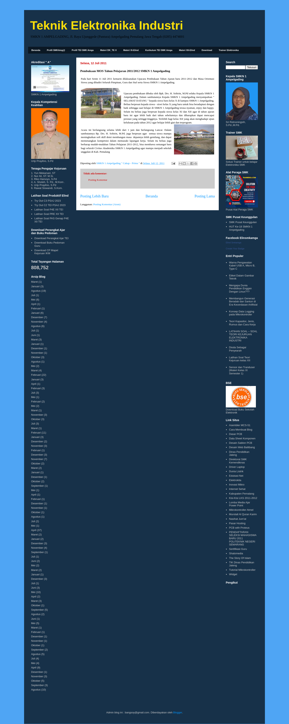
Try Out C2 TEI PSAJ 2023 (49, 205)
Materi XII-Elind (187, 50)
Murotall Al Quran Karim (243, 514)
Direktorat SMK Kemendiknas (238, 461)
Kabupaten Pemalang (241, 493)
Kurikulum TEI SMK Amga (158, 50)
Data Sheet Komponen (242, 438)
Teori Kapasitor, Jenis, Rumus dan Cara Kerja (242, 323)
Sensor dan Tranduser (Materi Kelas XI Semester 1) (242, 370)
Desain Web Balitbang (242, 447)
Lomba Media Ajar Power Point (239, 504)
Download (206, 50)
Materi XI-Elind (130, 50)
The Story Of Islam (240, 558)
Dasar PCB (235, 434)
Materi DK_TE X (108, 50)
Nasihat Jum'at (237, 518)
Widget (233, 574)
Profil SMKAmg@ (56, 50)
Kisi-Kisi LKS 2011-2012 (243, 498)
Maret (34, 281)
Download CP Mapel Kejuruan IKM (46, 252)
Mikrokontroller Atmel (241, 509)
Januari (35, 286)
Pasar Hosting (237, 523)
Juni (33, 335)
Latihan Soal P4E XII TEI (48, 209)
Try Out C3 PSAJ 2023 (47, 200)
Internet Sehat (237, 488)
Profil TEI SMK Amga (83, 50)
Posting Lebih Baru (94, 196)
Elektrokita (235, 480)
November (37, 321)
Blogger (177, 712)
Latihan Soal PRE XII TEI (49, 213)
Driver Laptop (237, 466)
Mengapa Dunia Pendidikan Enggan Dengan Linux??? (240, 288)
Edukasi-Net (236, 475)
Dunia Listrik (236, 471)
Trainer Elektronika (229, 50)
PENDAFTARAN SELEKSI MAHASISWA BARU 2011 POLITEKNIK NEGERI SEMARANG (242, 538)
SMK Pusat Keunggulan (243, 222)
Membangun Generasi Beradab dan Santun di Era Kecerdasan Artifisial (243, 301)
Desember (37, 317)
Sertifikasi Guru (238, 548)
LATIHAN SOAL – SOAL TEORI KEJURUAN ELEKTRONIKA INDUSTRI (243, 336)
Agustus (36, 290)
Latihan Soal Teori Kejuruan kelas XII (239, 359)
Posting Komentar (97, 179)
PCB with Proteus (239, 527)
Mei (33, 299)
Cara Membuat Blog (240, 429)
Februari (36, 308)
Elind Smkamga (233, 242)
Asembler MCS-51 (239, 425)
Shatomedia (236, 553)
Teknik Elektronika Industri (106, 25)
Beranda (36, 50)
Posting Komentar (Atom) (107, 204)
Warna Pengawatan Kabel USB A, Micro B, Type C (242, 265)
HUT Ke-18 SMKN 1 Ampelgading (240, 228)
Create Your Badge (235, 248)
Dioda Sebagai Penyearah (237, 349)
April (33, 304)
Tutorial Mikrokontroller (242, 569)
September (37, 485)
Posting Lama (204, 196)
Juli (33, 295)
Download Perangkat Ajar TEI (51, 238)
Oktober (35, 357)
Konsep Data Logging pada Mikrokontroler (241, 313)
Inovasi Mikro (236, 484)
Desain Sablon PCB (240, 442)
